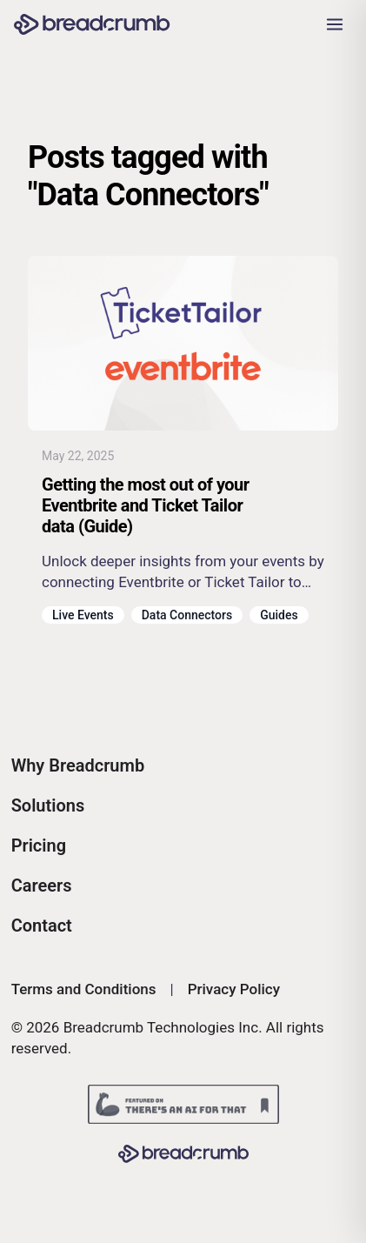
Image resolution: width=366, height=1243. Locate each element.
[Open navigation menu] (334, 24)
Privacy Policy (234, 989)
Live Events (83, 615)
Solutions (48, 805)
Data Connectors (187, 615)
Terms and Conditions (83, 989)
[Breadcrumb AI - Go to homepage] (92, 25)
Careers (41, 885)
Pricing (38, 845)
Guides (278, 615)
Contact (41, 925)
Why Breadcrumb (78, 765)
